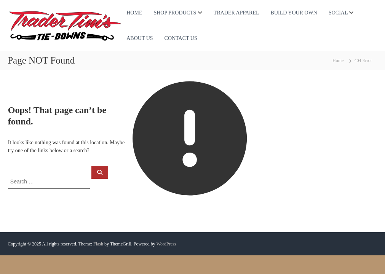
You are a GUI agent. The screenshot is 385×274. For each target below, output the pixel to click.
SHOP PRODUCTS (174, 13)
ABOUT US (139, 38)
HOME (134, 13)
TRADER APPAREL (236, 13)
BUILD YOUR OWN (294, 13)
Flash (98, 244)
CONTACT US (181, 38)
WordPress (166, 244)
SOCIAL (338, 13)
